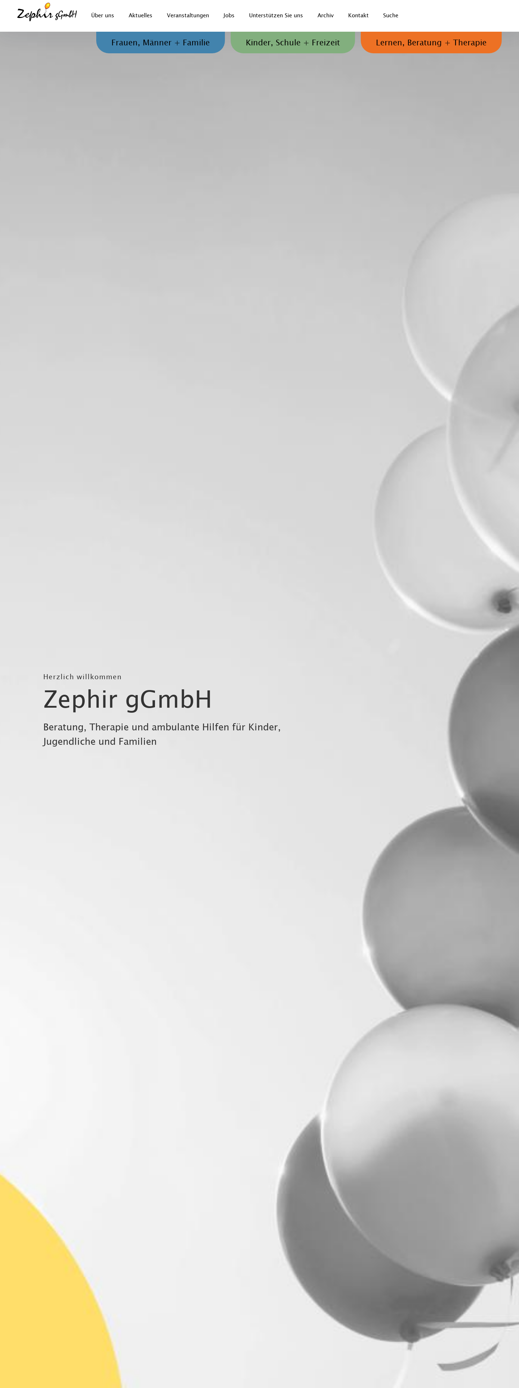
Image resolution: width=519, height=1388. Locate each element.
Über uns (102, 16)
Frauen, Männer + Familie (160, 43)
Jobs (229, 16)
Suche (390, 16)
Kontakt (358, 16)
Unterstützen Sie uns (276, 16)
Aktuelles (140, 16)
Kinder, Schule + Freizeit (293, 43)
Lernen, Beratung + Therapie (431, 43)
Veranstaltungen (188, 16)
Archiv (326, 16)
